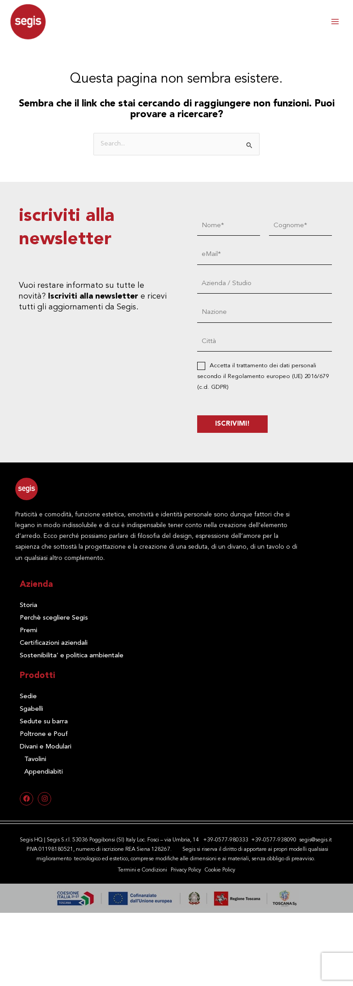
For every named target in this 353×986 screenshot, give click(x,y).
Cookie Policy (220, 870)
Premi (28, 630)
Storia (28, 605)
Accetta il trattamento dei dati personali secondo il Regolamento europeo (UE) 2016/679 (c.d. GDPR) (264, 376)
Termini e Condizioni (142, 870)
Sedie (28, 696)
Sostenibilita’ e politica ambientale (72, 655)
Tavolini (35, 759)
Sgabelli (31, 709)
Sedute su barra (44, 721)
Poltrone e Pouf (44, 734)
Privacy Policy (186, 870)
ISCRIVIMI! (233, 424)
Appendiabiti (43, 772)
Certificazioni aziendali (54, 643)
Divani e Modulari (45, 747)
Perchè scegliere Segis (54, 618)
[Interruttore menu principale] (335, 22)
